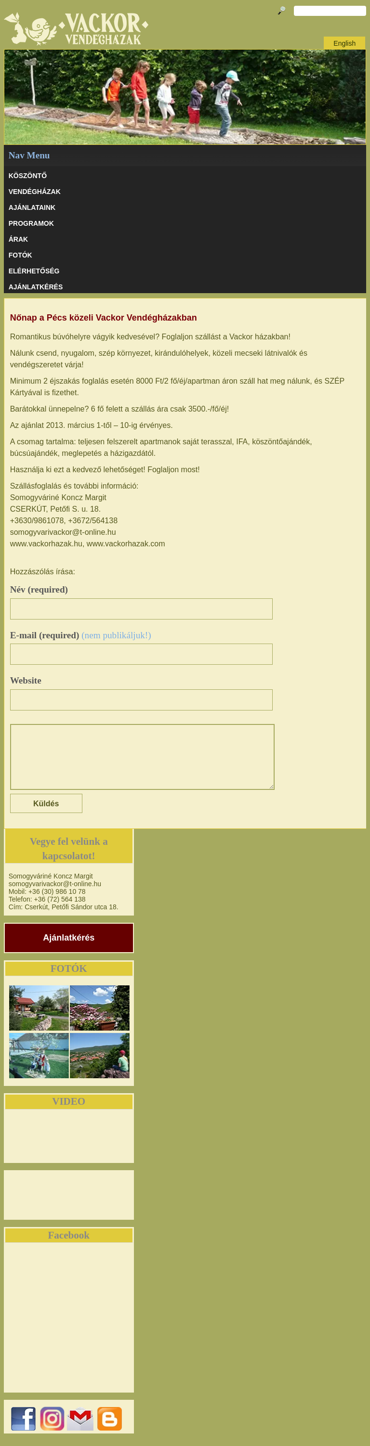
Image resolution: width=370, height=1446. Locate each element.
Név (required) (39, 589)
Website (25, 680)
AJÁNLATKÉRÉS (36, 287)
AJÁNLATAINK (32, 207)
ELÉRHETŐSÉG (34, 271)
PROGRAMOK (31, 223)
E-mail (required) (80, 635)
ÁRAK (18, 239)
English (344, 43)
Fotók (20, 255)
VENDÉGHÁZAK (35, 191)
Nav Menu (29, 155)
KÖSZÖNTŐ (28, 176)
